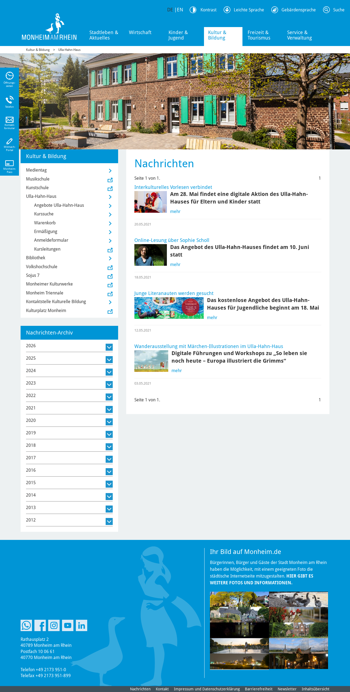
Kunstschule (37, 187)
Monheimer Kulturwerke (49, 284)
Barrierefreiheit (259, 689)
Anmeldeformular (51, 240)
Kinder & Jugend (178, 35)
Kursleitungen (47, 249)
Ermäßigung (45, 231)
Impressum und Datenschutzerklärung (207, 689)
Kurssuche (44, 214)
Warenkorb (45, 222)
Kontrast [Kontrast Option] (208, 9)
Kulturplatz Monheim (46, 310)
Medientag (36, 170)
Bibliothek (35, 257)
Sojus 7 (33, 275)
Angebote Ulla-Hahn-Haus (59, 205)
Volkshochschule (41, 266)
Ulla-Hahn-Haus (69, 50)
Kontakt (162, 689)
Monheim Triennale (44, 293)
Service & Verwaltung (299, 35)
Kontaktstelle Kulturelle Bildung (56, 301)
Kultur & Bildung (217, 35)
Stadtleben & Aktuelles (103, 35)
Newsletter (287, 689)
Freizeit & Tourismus (259, 35)
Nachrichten (140, 689)
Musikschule (38, 179)
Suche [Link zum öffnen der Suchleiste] (339, 9)
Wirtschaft (140, 32)
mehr (175, 211)
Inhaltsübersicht (315, 689)
